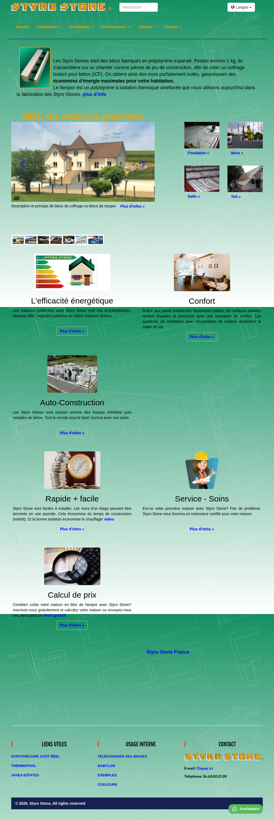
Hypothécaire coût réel (35, 756)
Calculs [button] (146, 27)
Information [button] (49, 27)
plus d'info (94, 94)
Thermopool (23, 766)
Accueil (22, 27)
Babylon (106, 766)
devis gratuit (54, 615)
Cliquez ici (204, 768)
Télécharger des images (122, 756)
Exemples (107, 775)
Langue (241, 7)
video (109, 519)
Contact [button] (172, 27)
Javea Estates (25, 775)
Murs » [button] (237, 153)
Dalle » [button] (194, 196)
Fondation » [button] (198, 153)
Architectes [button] (81, 27)
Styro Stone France (167, 652)
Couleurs (107, 784)
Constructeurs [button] (116, 27)
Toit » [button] (236, 196)
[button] (22, 162)
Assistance (245, 809)
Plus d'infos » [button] (132, 206)
